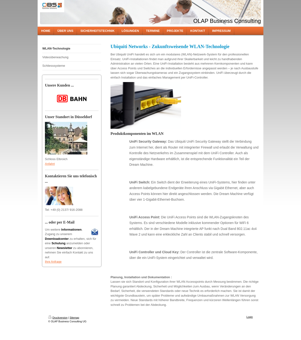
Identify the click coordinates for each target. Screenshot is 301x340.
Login (249, 316)
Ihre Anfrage (53, 261)
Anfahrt (50, 164)
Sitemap (74, 317)
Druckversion (57, 317)
